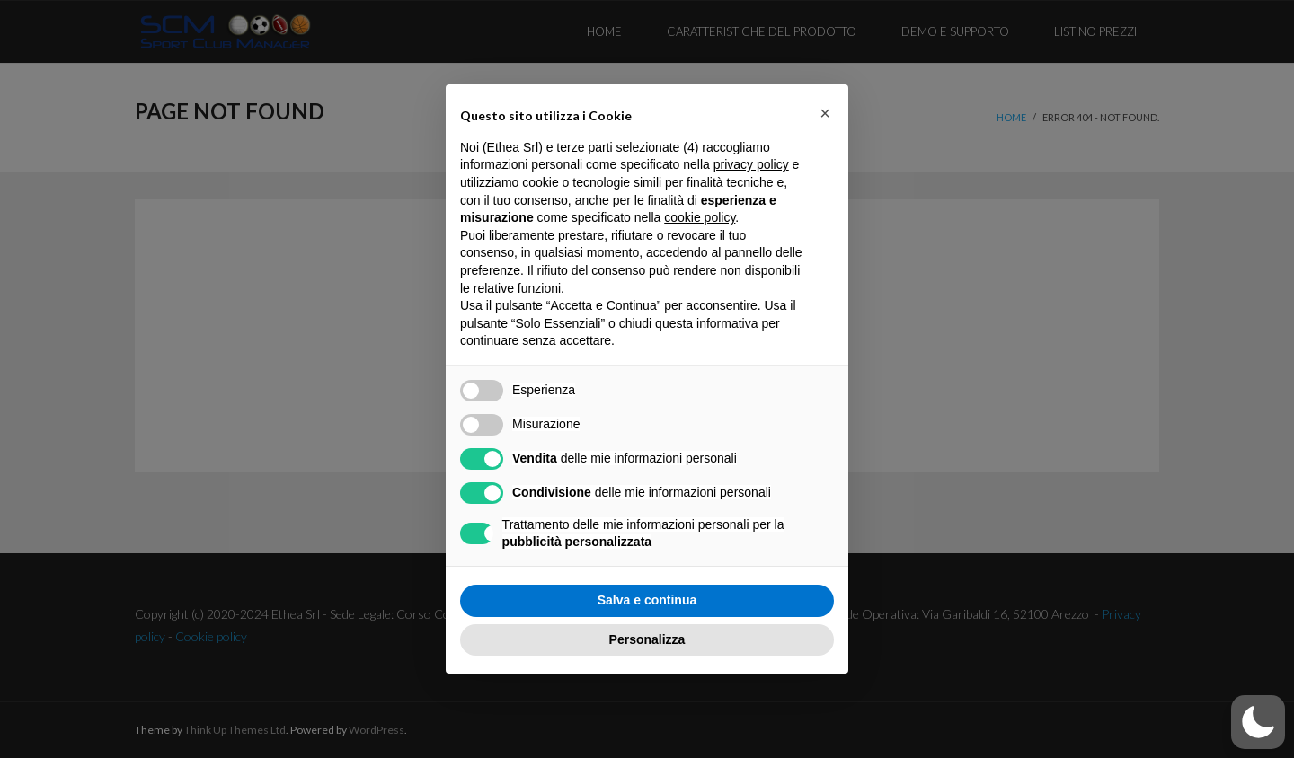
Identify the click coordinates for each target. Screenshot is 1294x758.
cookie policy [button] (699, 217)
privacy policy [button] (751, 164)
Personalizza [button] (647, 639)
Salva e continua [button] (647, 600)
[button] (1258, 722)
